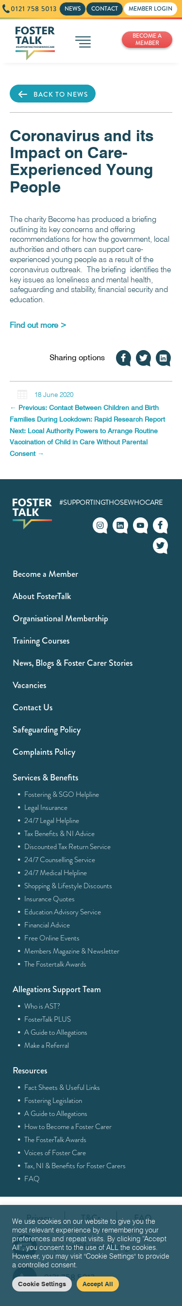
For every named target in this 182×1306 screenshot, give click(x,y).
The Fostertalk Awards (55, 964)
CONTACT (104, 8)
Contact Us (32, 707)
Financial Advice (47, 925)
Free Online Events (52, 938)
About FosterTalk (42, 596)
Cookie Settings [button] (42, 1284)
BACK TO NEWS (52, 94)
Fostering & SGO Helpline (62, 794)
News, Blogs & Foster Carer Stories (72, 663)
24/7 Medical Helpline (56, 872)
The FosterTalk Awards (55, 1139)
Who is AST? (42, 1006)
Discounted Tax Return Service (68, 846)
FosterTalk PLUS (48, 1019)
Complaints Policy (44, 752)
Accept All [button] (98, 1284)
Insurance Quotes (50, 899)
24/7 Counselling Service (60, 859)
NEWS (73, 8)
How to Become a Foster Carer (68, 1126)
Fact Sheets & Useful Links (62, 1087)
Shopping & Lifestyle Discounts (68, 885)
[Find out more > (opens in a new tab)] (38, 325)
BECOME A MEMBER (147, 39)
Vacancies (29, 685)
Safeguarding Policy (47, 729)
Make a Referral (47, 1045)
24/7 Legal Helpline (52, 820)
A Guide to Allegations (56, 1032)
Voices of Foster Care (55, 1152)
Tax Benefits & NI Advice (60, 833)
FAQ (32, 1179)
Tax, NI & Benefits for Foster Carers (75, 1165)
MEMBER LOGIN (150, 8)
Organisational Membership (60, 618)
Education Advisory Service (63, 912)
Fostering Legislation (53, 1100)
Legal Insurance (46, 807)
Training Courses (41, 640)
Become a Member (45, 574)
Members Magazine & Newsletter (72, 951)
